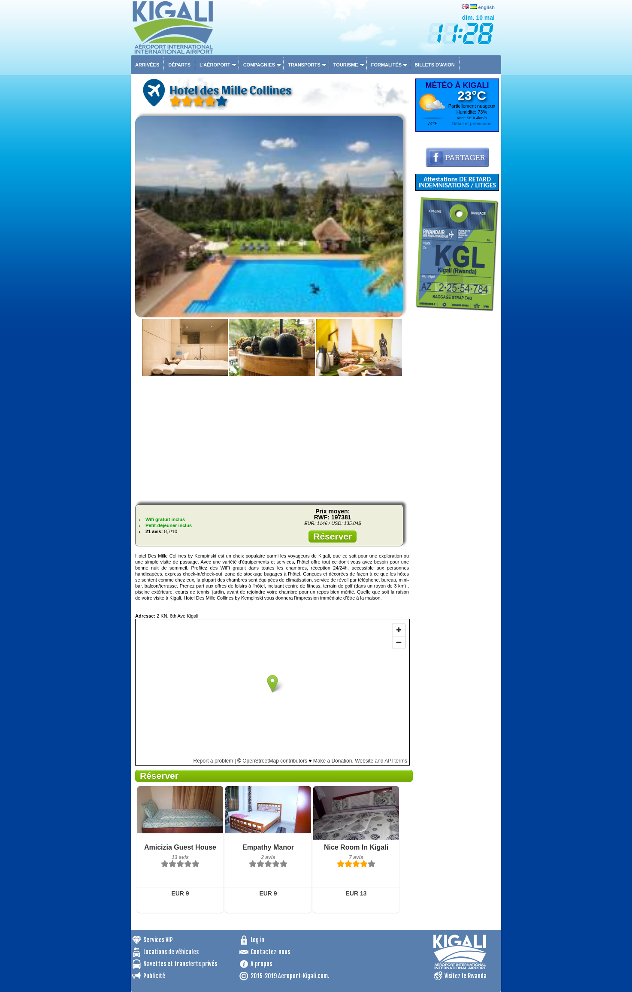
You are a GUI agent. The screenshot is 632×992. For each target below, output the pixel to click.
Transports (304, 64)
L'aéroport (215, 64)
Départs (179, 64)
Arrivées (147, 64)
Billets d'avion (434, 64)
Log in (257, 940)
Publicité (154, 976)
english (486, 7)
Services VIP (158, 940)
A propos (261, 964)
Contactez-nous (270, 952)
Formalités (386, 64)
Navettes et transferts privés (180, 964)
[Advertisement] (272, 438)
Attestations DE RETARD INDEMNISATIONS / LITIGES (457, 182)
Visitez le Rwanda (466, 976)
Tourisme (345, 64)
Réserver (332, 536)
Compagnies (259, 64)
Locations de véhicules (171, 952)
